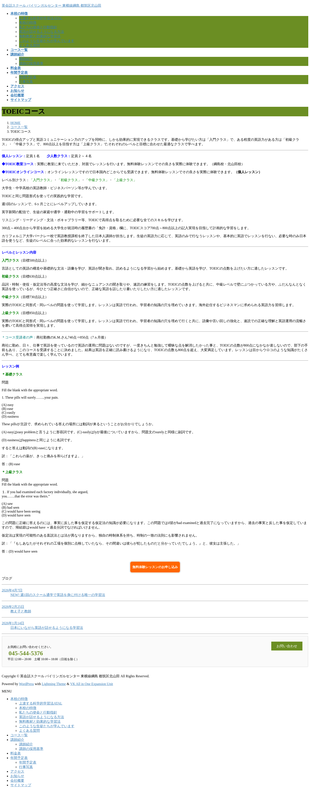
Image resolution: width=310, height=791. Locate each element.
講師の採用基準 (31, 63)
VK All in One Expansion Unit (91, 684)
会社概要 (17, 780)
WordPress (26, 684)
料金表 (15, 753)
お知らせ (17, 776)
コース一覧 (19, 735)
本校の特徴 (27, 22)
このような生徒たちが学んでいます (46, 41)
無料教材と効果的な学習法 (40, 36)
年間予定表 (27, 77)
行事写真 (26, 81)
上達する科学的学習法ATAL (40, 18)
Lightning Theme (54, 684)
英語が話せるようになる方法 (41, 32)
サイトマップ (20, 785)
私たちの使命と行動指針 (38, 27)
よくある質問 (29, 45)
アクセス (17, 771)
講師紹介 (26, 59)
